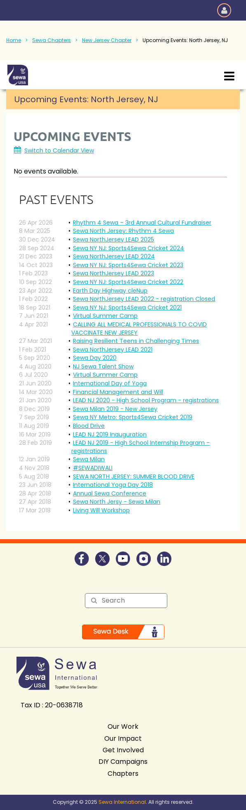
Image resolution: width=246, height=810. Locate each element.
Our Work (123, 726)
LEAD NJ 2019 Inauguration (110, 434)
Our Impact (123, 738)
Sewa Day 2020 (95, 358)
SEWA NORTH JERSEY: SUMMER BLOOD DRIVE (133, 476)
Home (13, 40)
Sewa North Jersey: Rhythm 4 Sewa (123, 231)
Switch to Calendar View (59, 150)
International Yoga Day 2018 (113, 485)
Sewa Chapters (51, 40)
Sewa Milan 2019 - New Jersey (115, 409)
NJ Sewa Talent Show (103, 366)
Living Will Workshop (101, 510)
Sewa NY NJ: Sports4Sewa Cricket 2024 (128, 248)
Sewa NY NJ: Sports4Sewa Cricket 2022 (128, 282)
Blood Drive (89, 426)
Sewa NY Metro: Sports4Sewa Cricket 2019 (132, 417)
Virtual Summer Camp (105, 316)
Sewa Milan (89, 459)
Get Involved (123, 750)
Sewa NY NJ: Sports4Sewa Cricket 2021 (127, 307)
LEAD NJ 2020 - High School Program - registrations (146, 400)
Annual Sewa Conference (109, 493)
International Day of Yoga (110, 383)
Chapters (123, 773)
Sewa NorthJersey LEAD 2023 (113, 273)
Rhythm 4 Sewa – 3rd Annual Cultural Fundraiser (142, 222)
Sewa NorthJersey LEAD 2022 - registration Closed (144, 299)
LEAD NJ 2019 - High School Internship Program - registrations (140, 447)
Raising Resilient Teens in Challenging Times (136, 341)
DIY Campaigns (123, 761)
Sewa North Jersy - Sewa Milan (116, 502)
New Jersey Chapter (106, 40)
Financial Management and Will (118, 392)
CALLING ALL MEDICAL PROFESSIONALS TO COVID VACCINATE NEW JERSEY (139, 328)
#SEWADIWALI (92, 468)
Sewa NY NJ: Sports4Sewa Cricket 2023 (128, 265)
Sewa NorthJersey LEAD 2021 (112, 349)
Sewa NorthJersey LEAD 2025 (113, 239)
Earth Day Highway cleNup (110, 290)
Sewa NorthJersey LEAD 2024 (114, 256)
